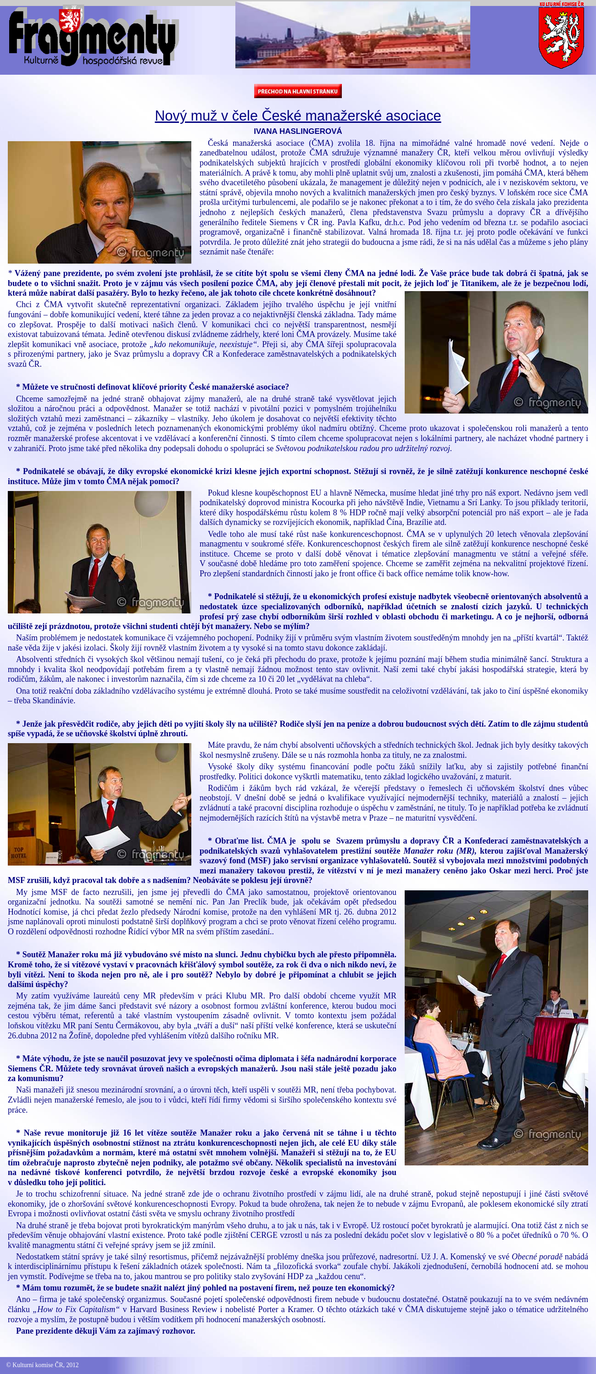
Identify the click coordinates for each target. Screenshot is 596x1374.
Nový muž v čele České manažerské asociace (298, 115)
